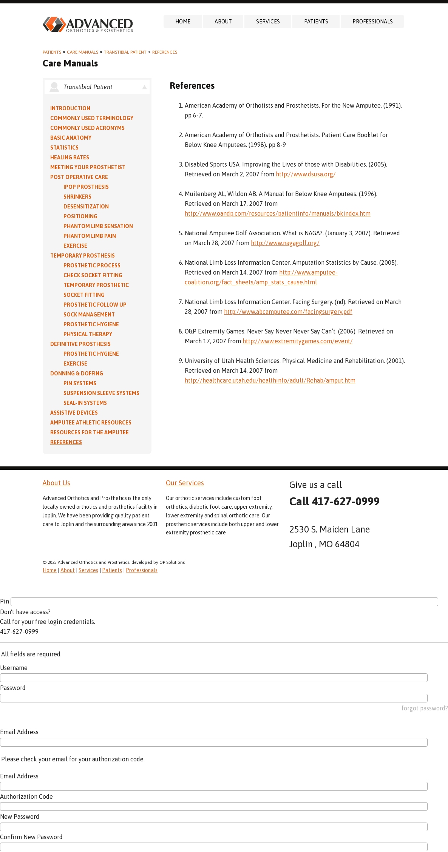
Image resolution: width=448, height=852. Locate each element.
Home (182, 22)
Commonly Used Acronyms (87, 128)
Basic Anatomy (70, 138)
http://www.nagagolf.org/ (285, 242)
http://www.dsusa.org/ (306, 174)
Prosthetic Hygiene (91, 324)
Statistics (64, 148)
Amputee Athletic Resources (90, 423)
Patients (316, 22)
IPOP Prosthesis (86, 187)
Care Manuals (82, 52)
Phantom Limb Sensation (98, 226)
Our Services (185, 483)
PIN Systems (79, 383)
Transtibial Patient (125, 52)
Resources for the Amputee (89, 432)
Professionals (372, 22)
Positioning (80, 216)
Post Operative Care (79, 177)
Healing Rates (69, 157)
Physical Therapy (87, 334)
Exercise (75, 246)
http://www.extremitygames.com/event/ (298, 341)
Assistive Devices (74, 413)
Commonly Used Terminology (91, 118)
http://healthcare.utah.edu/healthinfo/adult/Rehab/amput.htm (270, 380)
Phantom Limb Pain (89, 236)
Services (268, 22)
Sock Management (89, 315)
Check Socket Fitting (92, 275)
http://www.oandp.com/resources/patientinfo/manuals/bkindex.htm (278, 213)
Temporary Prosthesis (82, 256)
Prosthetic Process (91, 265)
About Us (56, 483)
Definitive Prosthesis (80, 344)
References (164, 52)
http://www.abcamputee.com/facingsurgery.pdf (288, 311)
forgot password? (425, 708)
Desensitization (86, 207)
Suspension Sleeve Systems (101, 393)
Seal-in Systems (85, 403)
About (223, 22)
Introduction (70, 108)
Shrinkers (77, 197)
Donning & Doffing (76, 373)
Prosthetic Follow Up (95, 305)
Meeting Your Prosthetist (87, 167)
